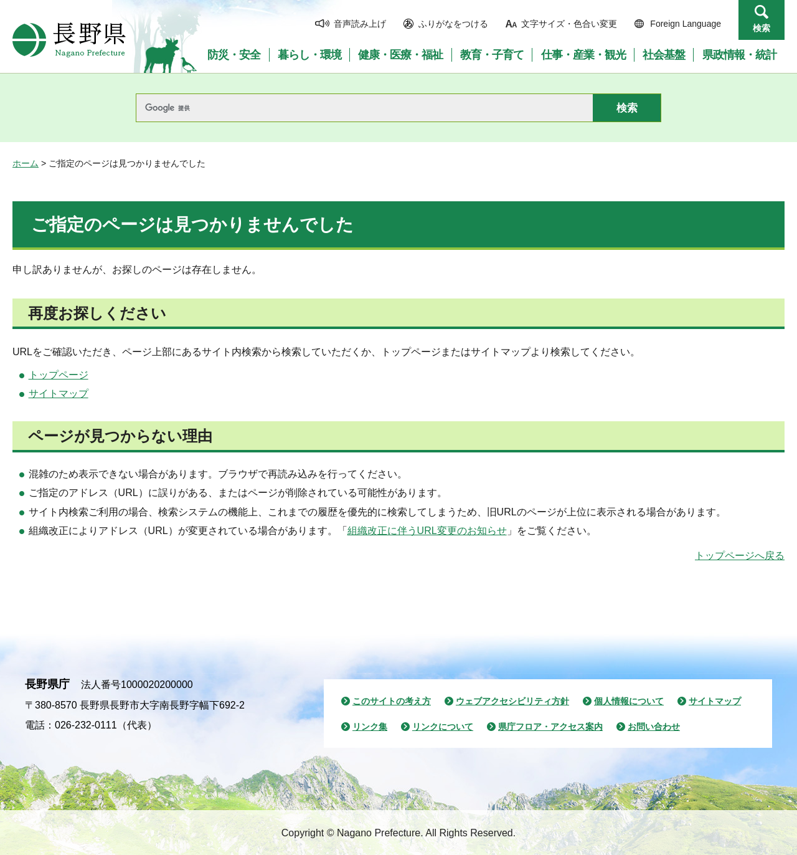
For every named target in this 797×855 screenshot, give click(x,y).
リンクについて (442, 727)
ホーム (25, 163)
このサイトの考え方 (391, 701)
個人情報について (629, 701)
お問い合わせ (654, 727)
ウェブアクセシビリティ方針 (512, 701)
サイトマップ (58, 393)
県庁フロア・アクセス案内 (550, 727)
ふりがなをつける (453, 24)
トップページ (58, 375)
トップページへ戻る (740, 555)
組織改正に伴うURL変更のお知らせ (427, 530)
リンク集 (369, 727)
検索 (761, 28)
